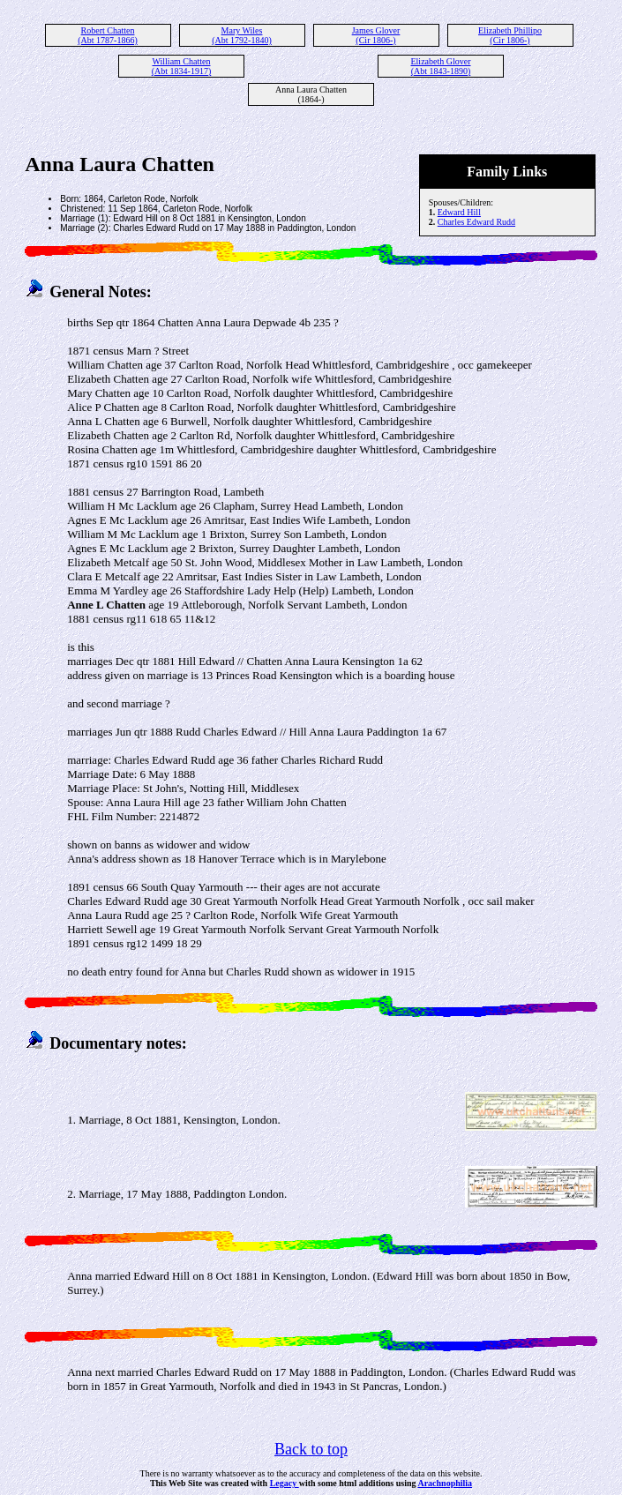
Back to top (311, 1449)
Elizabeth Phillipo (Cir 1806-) (510, 35)
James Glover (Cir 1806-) (376, 35)
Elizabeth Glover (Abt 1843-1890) (440, 66)
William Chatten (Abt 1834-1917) (182, 66)
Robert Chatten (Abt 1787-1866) (108, 35)
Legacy (284, 1483)
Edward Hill (459, 212)
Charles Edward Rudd (476, 222)
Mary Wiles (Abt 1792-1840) (242, 35)
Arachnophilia (444, 1483)
